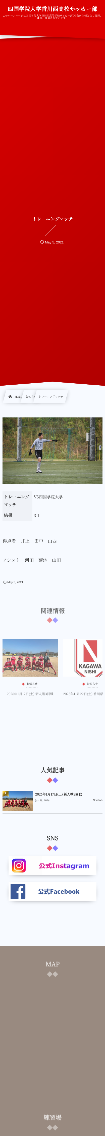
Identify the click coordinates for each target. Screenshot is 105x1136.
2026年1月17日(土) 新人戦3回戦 (30, 695)
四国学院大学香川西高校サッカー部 (52, 9)
